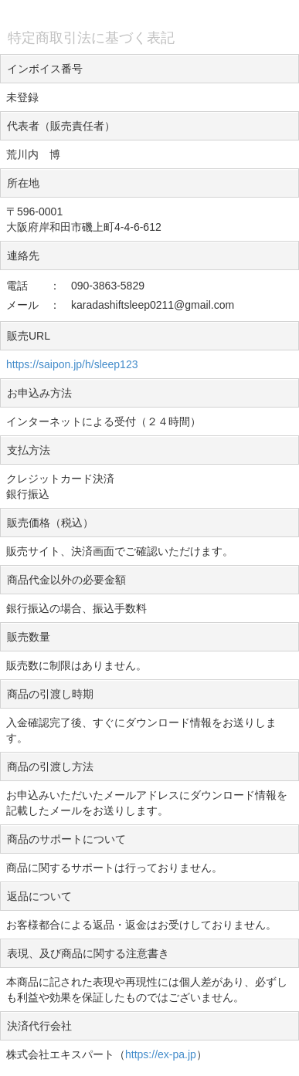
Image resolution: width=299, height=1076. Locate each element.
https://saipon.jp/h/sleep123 (72, 364)
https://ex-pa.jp (160, 1054)
